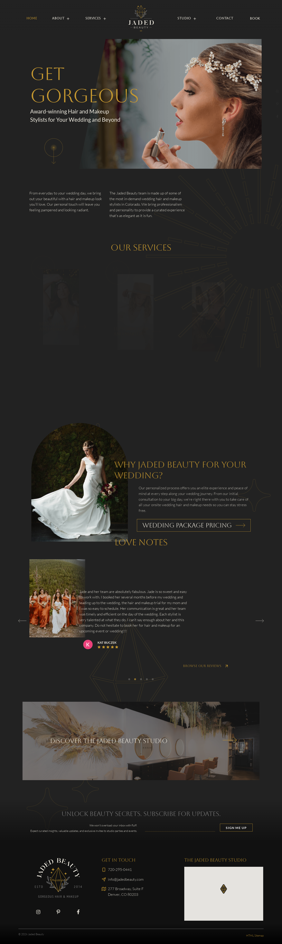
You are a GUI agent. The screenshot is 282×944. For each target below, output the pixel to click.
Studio (187, 18)
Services (96, 18)
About (61, 18)
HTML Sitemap (255, 935)
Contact (224, 18)
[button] (22, 621)
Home (31, 18)
